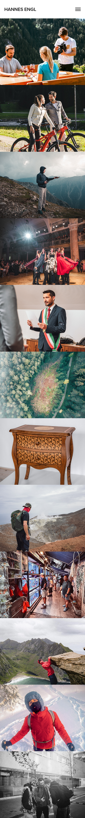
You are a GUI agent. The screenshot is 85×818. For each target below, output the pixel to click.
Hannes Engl (20, 9)
